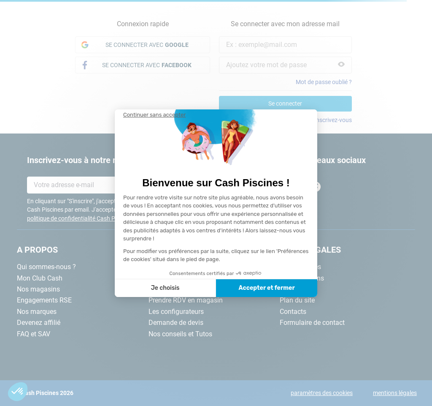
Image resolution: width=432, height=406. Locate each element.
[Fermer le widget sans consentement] (154, 115)
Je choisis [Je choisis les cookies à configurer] (165, 288)
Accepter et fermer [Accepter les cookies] (266, 288)
